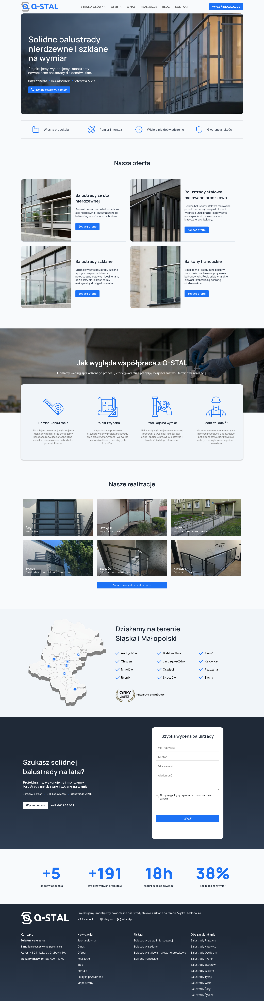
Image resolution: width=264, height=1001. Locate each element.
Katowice (211, 661)
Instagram (105, 919)
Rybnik (125, 677)
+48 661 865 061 (62, 805)
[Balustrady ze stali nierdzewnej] (46, 210)
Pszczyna (211, 669)
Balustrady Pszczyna (203, 940)
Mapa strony (85, 983)
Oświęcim (169, 669)
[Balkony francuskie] (155, 277)
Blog (166, 6)
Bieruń (209, 653)
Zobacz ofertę (87, 226)
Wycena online (35, 805)
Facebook (85, 919)
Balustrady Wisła (201, 983)
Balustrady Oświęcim (204, 952)
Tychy (209, 677)
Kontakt (182, 6)
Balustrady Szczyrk (202, 971)
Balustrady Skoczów (203, 965)
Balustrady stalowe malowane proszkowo (206, 194)
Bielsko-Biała (172, 653)
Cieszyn (126, 661)
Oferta (116, 6)
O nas (131, 6)
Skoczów (169, 677)
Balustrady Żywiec (202, 995)
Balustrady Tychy (201, 977)
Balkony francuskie (203, 261)
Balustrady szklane (94, 261)
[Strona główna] (47, 918)
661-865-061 (39, 940)
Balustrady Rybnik (202, 958)
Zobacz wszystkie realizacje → (132, 585)
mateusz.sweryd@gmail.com (46, 946)
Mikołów (127, 669)
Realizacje (149, 6)
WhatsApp (125, 919)
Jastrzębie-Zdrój (174, 661)
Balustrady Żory (200, 989)
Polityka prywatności (90, 977)
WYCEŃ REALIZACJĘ (226, 6)
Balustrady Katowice (203, 946)
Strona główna (93, 6)
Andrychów (129, 653)
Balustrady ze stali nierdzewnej (93, 198)
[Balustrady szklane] (46, 277)
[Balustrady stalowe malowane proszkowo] (155, 210)
